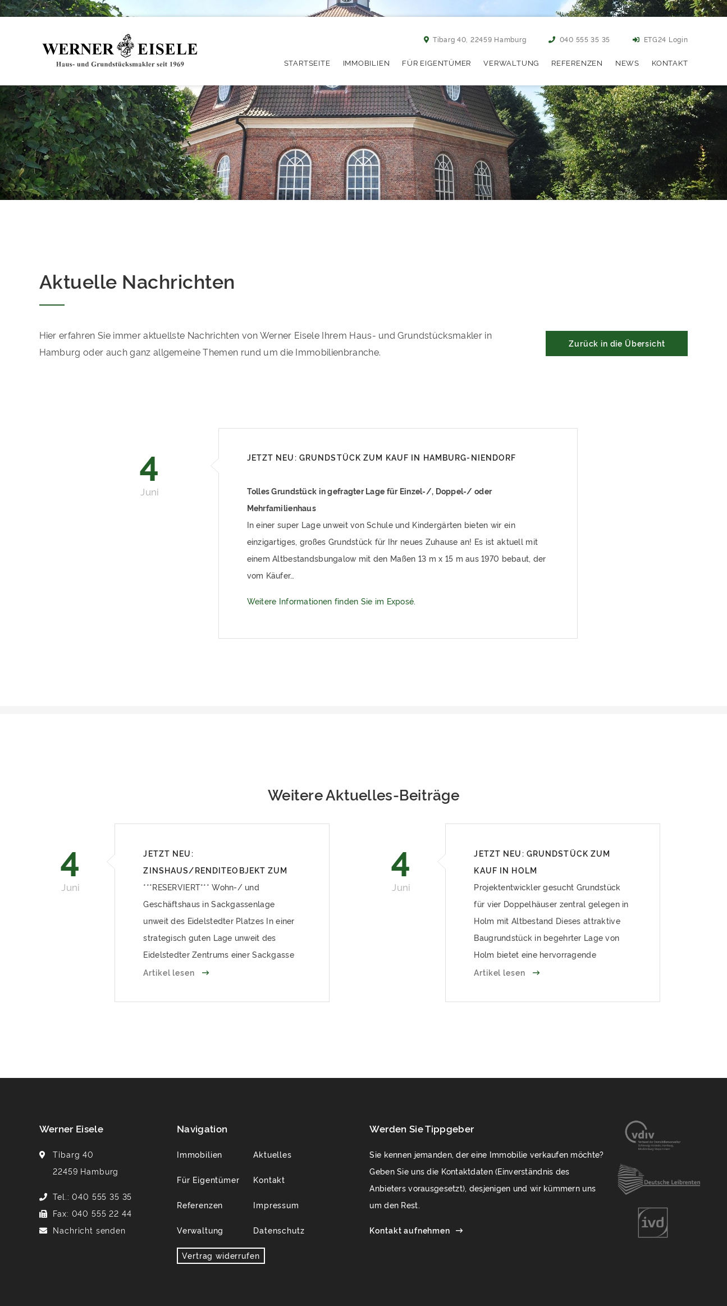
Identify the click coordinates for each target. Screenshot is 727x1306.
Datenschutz (278, 1230)
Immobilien (366, 62)
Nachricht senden (89, 1230)
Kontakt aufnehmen (409, 1230)
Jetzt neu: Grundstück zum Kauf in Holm (542, 861)
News (627, 62)
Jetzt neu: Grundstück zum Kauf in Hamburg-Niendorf (381, 457)
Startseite (307, 62)
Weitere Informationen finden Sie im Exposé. (331, 600)
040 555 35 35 (579, 39)
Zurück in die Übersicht (617, 343)
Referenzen (577, 62)
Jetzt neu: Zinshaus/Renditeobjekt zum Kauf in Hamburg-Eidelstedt (215, 863)
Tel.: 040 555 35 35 (92, 1196)
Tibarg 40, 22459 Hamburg (475, 39)
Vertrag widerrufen (220, 1255)
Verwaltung (511, 62)
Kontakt (670, 62)
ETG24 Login (660, 39)
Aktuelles (272, 1154)
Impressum (276, 1204)
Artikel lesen (169, 972)
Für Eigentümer (436, 62)
